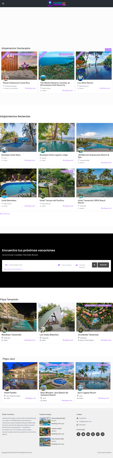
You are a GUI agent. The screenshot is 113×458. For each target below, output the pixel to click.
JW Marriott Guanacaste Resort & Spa (93, 156)
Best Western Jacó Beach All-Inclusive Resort (55, 394)
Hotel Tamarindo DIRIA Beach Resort (91, 201)
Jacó (5, 158)
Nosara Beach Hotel (58, 418)
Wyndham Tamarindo (11, 335)
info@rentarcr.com (85, 421)
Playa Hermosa (46, 203)
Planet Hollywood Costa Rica (16, 83)
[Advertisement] (56, 29)
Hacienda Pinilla (84, 160)
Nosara (44, 158)
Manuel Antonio (84, 86)
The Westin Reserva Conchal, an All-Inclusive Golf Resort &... (55, 84)
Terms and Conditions (104, 452)
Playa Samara (7, 203)
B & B (43, 340)
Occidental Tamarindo (88, 335)
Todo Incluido (13, 88)
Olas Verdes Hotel (58, 439)
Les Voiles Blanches (49, 335)
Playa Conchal (46, 88)
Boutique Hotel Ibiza (11, 155)
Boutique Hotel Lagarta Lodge (54, 155)
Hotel (5, 160)
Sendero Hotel (56, 428)
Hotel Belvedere (9, 200)
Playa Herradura (15, 396)
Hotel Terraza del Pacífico (52, 200)
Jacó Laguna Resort (86, 393)
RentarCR (82, 425)
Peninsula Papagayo (11, 86)
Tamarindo (83, 206)
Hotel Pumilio (10, 393)
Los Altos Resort (85, 83)
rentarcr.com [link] (8, 430)
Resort (7, 88)
